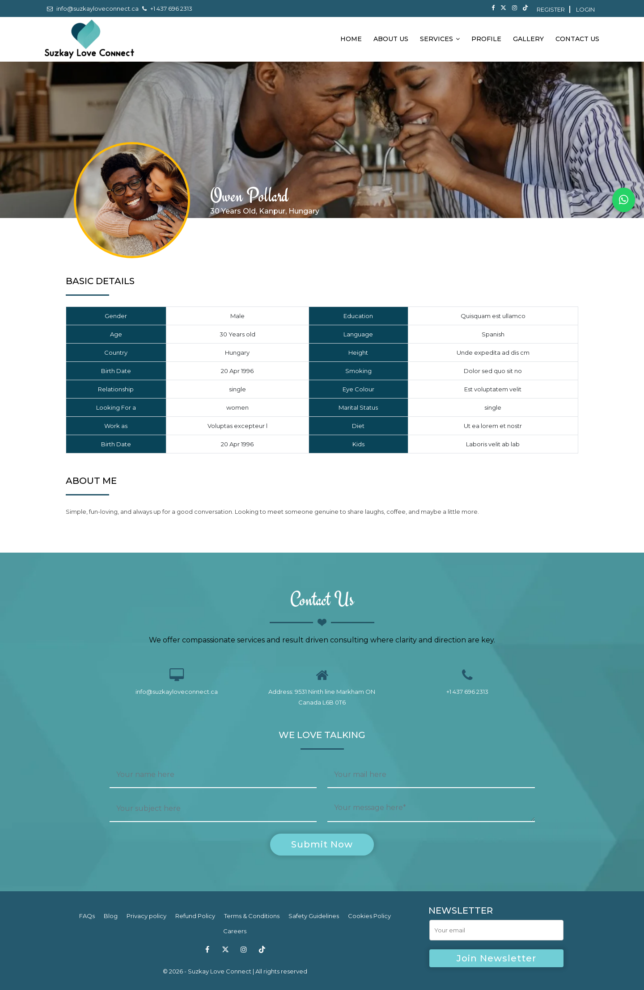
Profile (486, 39)
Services (440, 39)
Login (585, 9)
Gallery (528, 39)
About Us (390, 39)
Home (351, 39)
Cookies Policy (369, 916)
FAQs (87, 916)
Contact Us (577, 39)
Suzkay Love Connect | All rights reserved (247, 971)
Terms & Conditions (252, 916)
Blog (111, 916)
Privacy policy (146, 916)
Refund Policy (195, 916)
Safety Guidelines (313, 916)
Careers (234, 931)
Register (551, 9)
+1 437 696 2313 (167, 8)
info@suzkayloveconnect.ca (93, 8)
